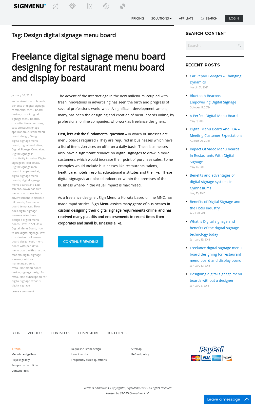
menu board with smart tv (28, 250)
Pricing (137, 18)
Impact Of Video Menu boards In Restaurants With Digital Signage (214, 155)
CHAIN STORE (88, 333)
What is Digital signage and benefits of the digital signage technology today (214, 228)
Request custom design (86, 349)
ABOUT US (35, 333)
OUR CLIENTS (116, 333)
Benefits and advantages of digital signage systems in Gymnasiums (212, 181)
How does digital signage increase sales (26, 210)
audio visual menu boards (28, 101)
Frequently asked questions (89, 360)
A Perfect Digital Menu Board (214, 115)
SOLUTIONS (161, 18)
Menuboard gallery (24, 354)
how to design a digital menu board (25, 219)
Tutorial (16, 349)
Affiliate (186, 18)
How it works (79, 354)
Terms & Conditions (96, 388)
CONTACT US (60, 333)
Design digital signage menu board (25, 140)
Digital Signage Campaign (28, 149)
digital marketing (31, 145)
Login (234, 18)
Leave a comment (23, 291)
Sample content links (25, 365)
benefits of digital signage (28, 105)
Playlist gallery (21, 360)
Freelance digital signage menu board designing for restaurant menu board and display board (89, 67)
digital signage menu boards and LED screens (26, 184)
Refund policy (140, 354)
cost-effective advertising (27, 123)
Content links (20, 370)
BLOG (16, 333)
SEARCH (209, 18)
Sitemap (136, 349)
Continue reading (83, 241)
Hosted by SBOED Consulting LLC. (127, 393)
